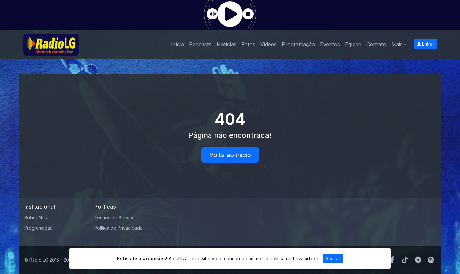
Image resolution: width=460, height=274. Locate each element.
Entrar (425, 44)
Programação (298, 44)
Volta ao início (230, 155)
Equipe (353, 44)
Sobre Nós (35, 217)
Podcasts (200, 44)
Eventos (330, 44)
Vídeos (268, 44)
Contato (376, 44)
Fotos (248, 44)
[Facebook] (392, 260)
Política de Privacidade (118, 228)
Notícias (226, 44)
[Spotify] (431, 260)
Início (177, 44)
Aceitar (333, 258)
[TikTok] (405, 260)
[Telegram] (418, 260)
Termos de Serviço (114, 217)
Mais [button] (396, 44)
